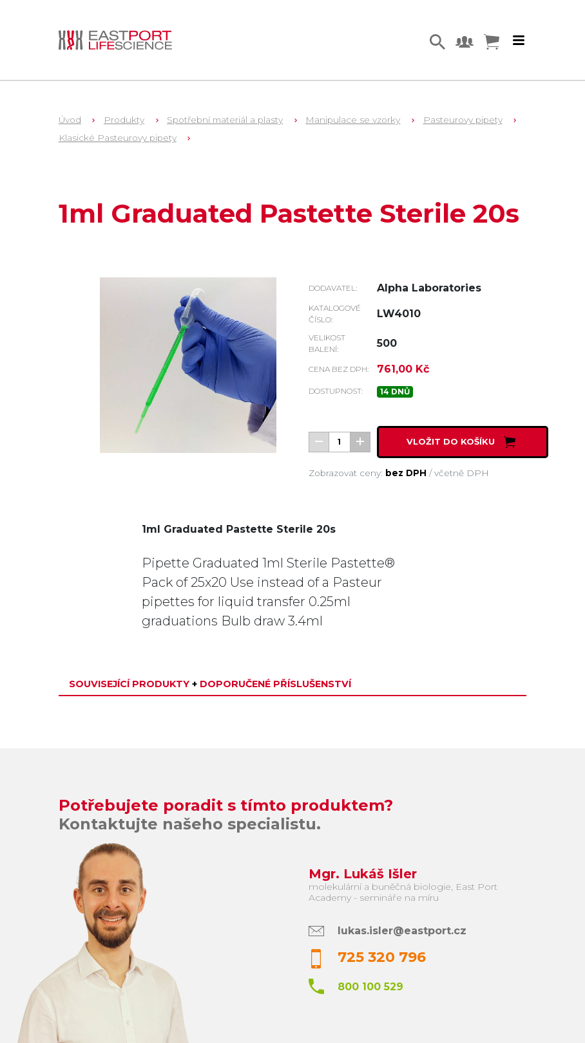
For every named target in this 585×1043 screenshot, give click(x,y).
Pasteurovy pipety (463, 120)
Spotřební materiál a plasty (225, 120)
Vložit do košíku (462, 441)
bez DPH (406, 473)
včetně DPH (461, 473)
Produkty (124, 120)
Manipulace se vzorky (352, 120)
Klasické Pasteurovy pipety (118, 138)
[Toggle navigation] (518, 40)
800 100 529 (370, 987)
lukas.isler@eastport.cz (402, 931)
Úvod (70, 120)
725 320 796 (382, 957)
